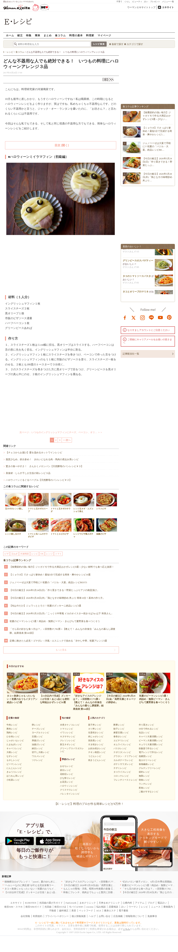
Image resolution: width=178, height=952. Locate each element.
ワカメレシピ (38, 756)
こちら (126, 929)
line (151, 317)
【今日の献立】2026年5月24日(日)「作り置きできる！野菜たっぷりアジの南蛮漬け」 (54, 590)
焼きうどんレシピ (97, 760)
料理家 (90, 35)
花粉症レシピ (66, 774)
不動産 (52, 910)
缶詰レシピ (144, 732)
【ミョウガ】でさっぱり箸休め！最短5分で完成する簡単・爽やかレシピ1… (157, 131)
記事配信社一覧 (131, 353)
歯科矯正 (63, 910)
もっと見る (61, 650)
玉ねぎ (14, 553)
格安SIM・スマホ (13, 906)
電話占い (162, 902)
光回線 (48, 906)
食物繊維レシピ (146, 764)
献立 (20, 35)
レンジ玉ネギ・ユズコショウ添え (83, 502)
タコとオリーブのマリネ (136, 293)
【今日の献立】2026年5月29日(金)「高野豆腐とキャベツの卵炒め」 (98, 885)
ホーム (10, 35)
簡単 (37, 35)
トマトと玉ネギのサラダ (61, 502)
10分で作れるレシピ (148, 729)
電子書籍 (123, 910)
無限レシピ (144, 776)
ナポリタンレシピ (122, 752)
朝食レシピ (144, 780)
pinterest (169, 317)
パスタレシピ (119, 748)
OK (42, 553)
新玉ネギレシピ (67, 744)
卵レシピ (36, 725)
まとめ (48, 35)
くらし (127, 2)
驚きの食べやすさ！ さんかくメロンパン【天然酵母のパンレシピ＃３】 (44, 466)
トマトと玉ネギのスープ (38, 502)
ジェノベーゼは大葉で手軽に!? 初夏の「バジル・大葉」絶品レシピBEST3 (48, 582)
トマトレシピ (66, 729)
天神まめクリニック (109, 902)
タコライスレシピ (122, 772)
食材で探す (117, 44)
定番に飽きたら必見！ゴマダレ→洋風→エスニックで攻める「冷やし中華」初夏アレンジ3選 (58, 640)
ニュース (155, 906)
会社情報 (25, 916)
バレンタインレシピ (70, 794)
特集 (28, 35)
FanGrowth (71, 902)
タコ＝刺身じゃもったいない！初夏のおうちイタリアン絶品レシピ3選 (42, 888)
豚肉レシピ (12, 729)
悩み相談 (101, 906)
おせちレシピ (66, 766)
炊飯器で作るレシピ (148, 748)
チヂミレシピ (119, 768)
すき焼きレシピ (95, 744)
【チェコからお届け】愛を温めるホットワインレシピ (34, 452)
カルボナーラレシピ (123, 760)
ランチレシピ (145, 784)
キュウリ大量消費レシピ (151, 744)
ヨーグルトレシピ (40, 732)
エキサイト (168, 7)
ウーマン (133, 906)
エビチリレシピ (121, 740)
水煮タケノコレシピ (70, 725)
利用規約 (37, 916)
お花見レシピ (66, 782)
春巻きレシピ (119, 736)
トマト (58, 553)
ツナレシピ (37, 760)
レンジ (49, 553)
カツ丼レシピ (94, 729)
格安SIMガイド (33, 906)
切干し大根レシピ (40, 752)
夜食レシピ (144, 788)
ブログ (151, 902)
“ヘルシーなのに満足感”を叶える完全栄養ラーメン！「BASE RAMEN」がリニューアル (51, 885)
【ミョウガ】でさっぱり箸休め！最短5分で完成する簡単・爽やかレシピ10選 (50, 574)
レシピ (34, 553)
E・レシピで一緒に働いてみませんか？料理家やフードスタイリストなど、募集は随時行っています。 (89, 922)
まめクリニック (87, 902)
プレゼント (155, 2)
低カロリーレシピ (147, 760)
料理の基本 (76, 35)
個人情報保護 (79, 916)
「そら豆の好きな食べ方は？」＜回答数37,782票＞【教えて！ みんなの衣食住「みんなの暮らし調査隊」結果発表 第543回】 (62, 631)
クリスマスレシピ (68, 790)
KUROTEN (30, 902)
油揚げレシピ (38, 744)
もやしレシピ (13, 760)
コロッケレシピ (121, 776)
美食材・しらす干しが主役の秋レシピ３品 (28, 473)
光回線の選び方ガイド (51, 902)
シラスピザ (106, 501)
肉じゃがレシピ (95, 736)
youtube (160, 317)
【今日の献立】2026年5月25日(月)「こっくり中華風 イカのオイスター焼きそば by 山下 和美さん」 (61, 613)
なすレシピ (12, 756)
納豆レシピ (37, 748)
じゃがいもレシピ (15, 740)
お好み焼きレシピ (97, 748)
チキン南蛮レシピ (97, 752)
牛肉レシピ (12, 725)
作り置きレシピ (146, 725)
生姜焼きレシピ (95, 732)
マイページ (104, 35)
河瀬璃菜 (24, 553)
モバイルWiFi (76, 906)
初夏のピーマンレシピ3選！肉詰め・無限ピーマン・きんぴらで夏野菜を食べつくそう (55, 621)
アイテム (139, 902)
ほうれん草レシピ (15, 776)
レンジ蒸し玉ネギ (15, 526)
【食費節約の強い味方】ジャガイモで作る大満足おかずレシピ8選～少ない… (157, 115)
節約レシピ (144, 772)
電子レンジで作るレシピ (151, 752)
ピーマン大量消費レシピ (151, 740)
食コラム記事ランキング (17, 560)
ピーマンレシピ (14, 764)
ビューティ (137, 2)
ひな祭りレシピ (67, 778)
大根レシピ (12, 752)
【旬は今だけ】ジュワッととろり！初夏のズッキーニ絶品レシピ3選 (45, 605)
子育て (119, 2)
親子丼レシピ (94, 725)
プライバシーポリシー (57, 916)
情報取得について (135, 916)
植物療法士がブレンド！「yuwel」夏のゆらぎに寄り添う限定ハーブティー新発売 (47, 881)
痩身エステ (110, 910)
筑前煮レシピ (94, 740)
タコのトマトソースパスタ (137, 278)
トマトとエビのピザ (61, 526)
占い (146, 2)
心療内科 (127, 902)
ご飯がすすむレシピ (148, 791)
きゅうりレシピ (14, 772)
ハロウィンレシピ (68, 786)
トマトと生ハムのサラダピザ (38, 528)
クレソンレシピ (67, 740)
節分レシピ (65, 770)
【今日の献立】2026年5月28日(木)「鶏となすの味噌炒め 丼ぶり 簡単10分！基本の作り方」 (57, 598)
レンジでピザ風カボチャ (83, 528)
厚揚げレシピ (38, 740)
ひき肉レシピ (13, 736)
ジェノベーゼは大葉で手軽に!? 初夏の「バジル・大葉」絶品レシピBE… (157, 146)
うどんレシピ (94, 756)
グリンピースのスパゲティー (138, 262)
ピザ (6, 553)
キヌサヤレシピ (67, 736)
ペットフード (86, 910)
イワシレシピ (66, 732)
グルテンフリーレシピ (149, 768)
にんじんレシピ (14, 768)
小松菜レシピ (13, 780)
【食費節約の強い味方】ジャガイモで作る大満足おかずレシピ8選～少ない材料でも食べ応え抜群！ (62, 566)
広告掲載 (118, 916)
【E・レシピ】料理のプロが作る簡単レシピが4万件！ (89, 803)
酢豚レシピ (118, 725)
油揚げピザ (106, 526)
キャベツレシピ (14, 748)
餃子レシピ (118, 729)
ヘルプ (92, 916)
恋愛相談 (113, 906)
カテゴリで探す (135, 44)
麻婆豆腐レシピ (121, 732)
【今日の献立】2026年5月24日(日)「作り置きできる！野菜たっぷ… (157, 161)
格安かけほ (60, 906)
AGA (98, 910)
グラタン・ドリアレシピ (125, 756)
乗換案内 (168, 906)
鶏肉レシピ (12, 732)
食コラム (60, 35)
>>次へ (66, 440)
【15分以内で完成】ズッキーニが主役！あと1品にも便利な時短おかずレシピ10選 (47, 892)
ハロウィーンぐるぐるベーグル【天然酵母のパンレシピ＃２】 (39, 480)
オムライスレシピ (122, 744)
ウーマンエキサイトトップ (141, 7)
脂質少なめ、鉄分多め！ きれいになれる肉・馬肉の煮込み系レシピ (42, 459)
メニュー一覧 (168, 2)
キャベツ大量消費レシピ (151, 736)
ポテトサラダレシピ (123, 764)
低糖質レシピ (145, 756)
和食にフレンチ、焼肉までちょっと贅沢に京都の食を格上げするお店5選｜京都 (105, 892)
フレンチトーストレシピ (125, 780)
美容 (73, 910)
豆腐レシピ (37, 736)
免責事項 (152, 916)
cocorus (89, 906)
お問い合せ (104, 916)
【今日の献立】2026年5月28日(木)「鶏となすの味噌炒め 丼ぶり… (157, 177)
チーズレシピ (38, 729)
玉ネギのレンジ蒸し (15, 501)
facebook (125, 317)
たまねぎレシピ (14, 744)
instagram (142, 317)
